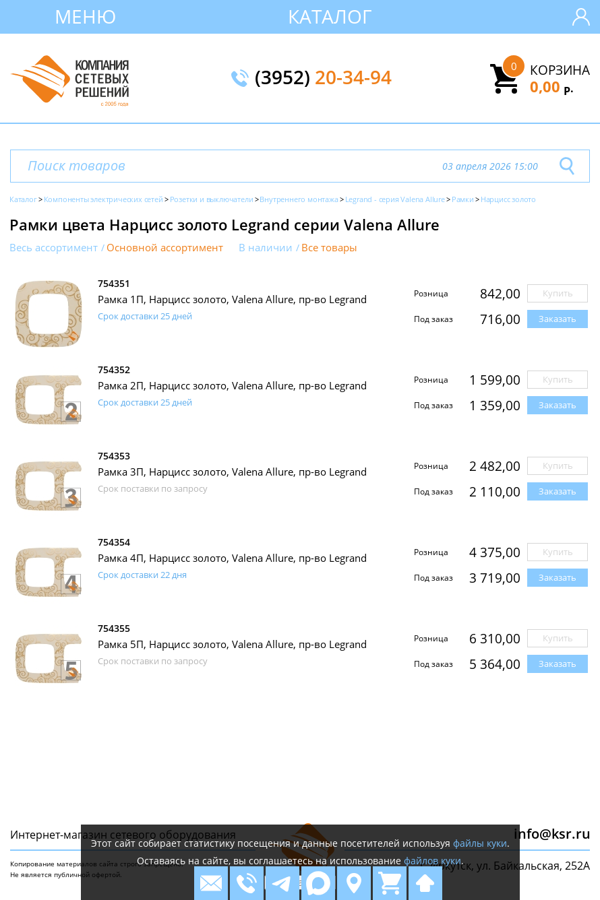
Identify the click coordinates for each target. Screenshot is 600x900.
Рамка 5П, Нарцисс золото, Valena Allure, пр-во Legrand (232, 644)
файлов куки (432, 860)
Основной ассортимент (165, 247)
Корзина (560, 70)
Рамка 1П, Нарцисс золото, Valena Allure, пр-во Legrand (232, 299)
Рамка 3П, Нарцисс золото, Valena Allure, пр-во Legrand (232, 471)
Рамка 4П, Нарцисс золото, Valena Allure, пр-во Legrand (232, 558)
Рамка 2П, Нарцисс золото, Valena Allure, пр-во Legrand (232, 385)
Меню (85, 16)
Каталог (330, 16)
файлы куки (480, 843)
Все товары (329, 247)
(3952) (323, 78)
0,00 (552, 86)
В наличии (266, 247)
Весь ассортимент (53, 247)
